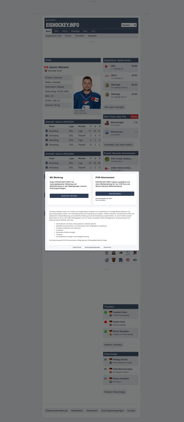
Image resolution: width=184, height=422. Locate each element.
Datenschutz (77, 247)
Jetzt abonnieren (115, 194)
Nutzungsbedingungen (92, 247)
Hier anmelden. (101, 200)
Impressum (107, 247)
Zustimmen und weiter (69, 196)
